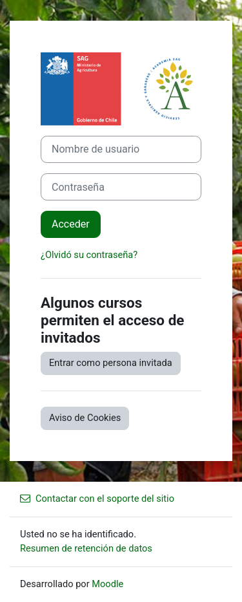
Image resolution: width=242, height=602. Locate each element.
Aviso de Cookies (85, 418)
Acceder (71, 224)
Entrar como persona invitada (110, 363)
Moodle (107, 584)
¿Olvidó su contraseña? (89, 255)
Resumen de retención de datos (86, 548)
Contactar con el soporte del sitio (97, 498)
